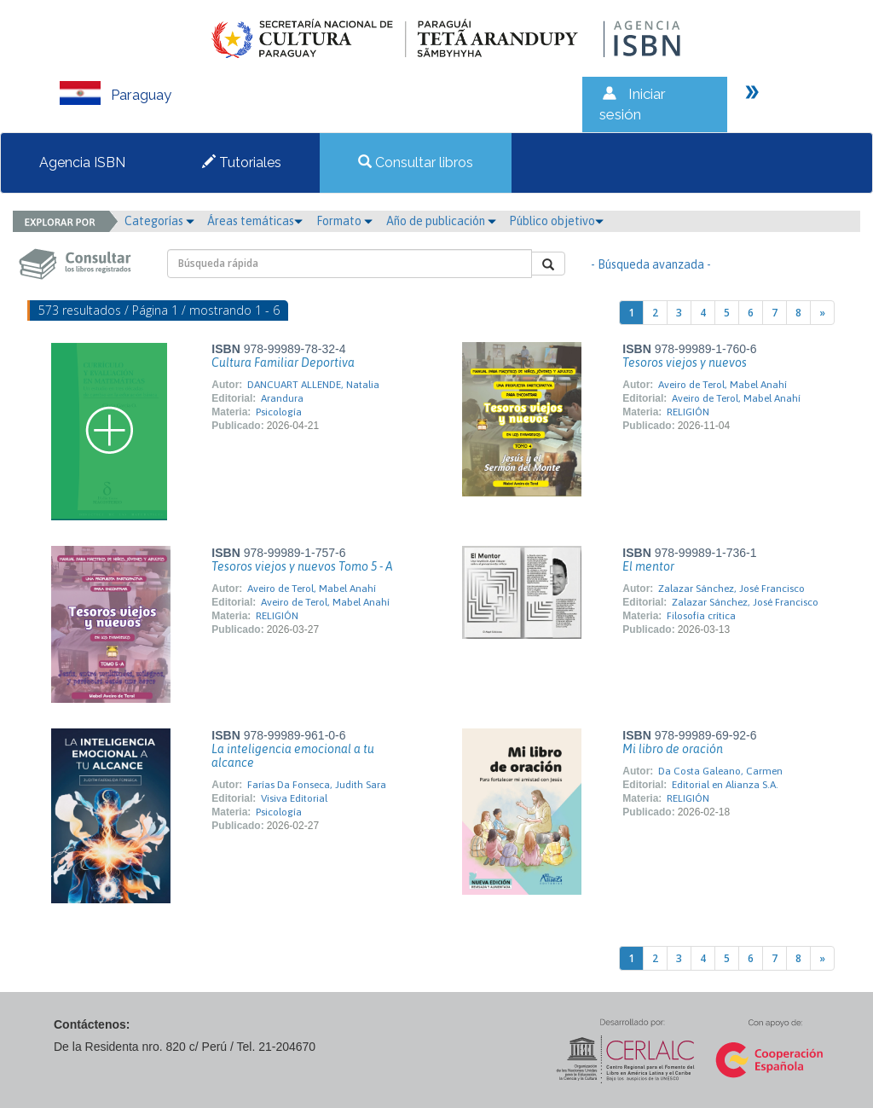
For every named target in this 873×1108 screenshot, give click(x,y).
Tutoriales (241, 162)
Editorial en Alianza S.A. (725, 785)
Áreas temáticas (255, 221)
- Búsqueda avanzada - (651, 264)
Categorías (159, 221)
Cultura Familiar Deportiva (283, 362)
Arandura (282, 398)
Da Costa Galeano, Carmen (720, 771)
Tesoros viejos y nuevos (684, 362)
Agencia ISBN (82, 162)
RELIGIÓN (688, 412)
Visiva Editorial (294, 798)
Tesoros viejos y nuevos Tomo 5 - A (302, 566)
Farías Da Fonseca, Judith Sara (316, 785)
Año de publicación (441, 221)
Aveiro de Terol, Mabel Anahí (722, 385)
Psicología (279, 412)
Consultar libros (415, 162)
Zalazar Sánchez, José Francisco (731, 589)
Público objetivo (556, 221)
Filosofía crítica (701, 616)
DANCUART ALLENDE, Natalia (313, 385)
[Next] (822, 312)
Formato (344, 221)
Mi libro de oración (672, 749)
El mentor (648, 566)
